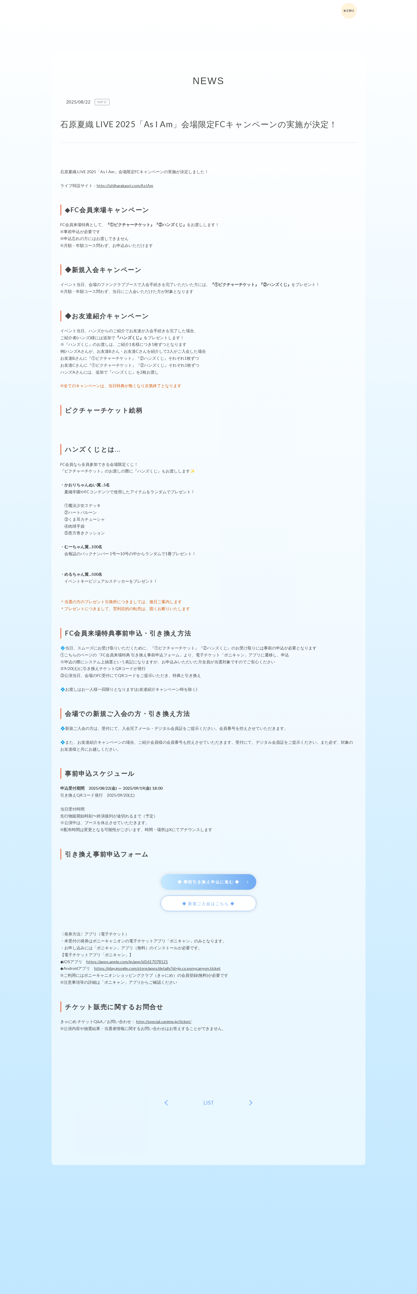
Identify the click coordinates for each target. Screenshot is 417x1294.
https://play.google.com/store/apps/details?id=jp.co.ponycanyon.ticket (157, 968)
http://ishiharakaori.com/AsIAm (125, 185)
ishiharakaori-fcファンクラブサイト (85, 11)
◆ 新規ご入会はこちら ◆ (208, 903)
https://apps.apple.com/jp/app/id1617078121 (127, 961)
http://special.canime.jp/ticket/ (163, 1021)
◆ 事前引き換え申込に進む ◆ (208, 881)
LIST (208, 1102)
